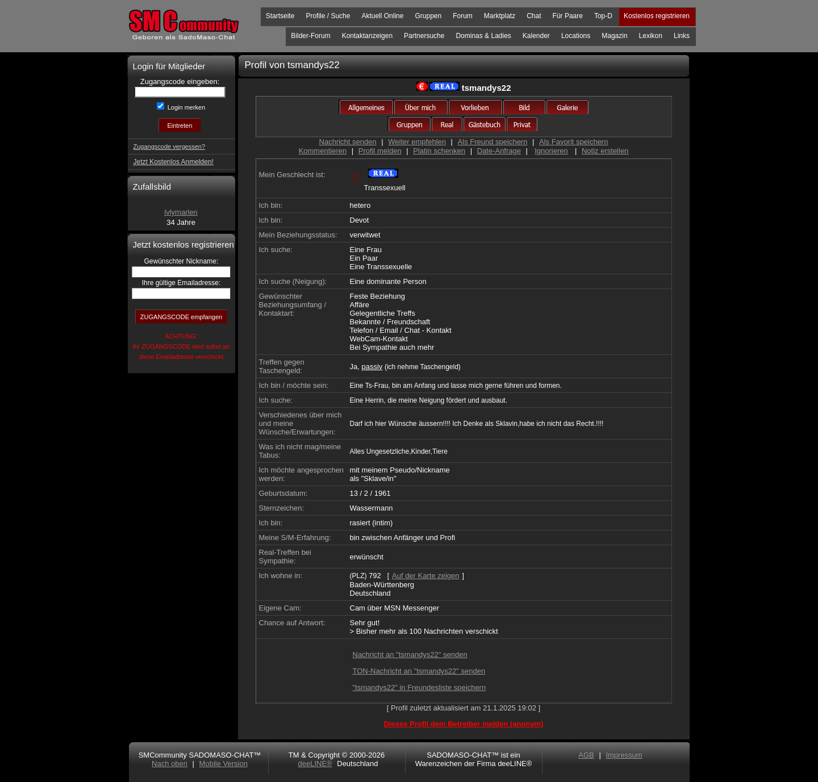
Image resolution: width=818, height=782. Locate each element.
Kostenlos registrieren (657, 16)
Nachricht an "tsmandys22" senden (410, 654)
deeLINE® (315, 763)
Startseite (280, 16)
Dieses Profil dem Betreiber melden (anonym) (463, 724)
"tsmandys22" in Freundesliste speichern (419, 687)
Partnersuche (424, 36)
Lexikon (650, 36)
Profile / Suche (328, 16)
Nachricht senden (348, 141)
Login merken (186, 107)
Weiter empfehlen (417, 141)
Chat (534, 16)
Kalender (536, 36)
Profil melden (380, 151)
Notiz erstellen (605, 151)
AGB (586, 755)
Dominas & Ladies (483, 36)
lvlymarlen (181, 212)
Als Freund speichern (493, 141)
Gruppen (428, 16)
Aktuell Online (382, 16)
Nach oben (169, 763)
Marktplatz (499, 16)
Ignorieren (551, 151)
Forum (463, 16)
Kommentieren (323, 151)
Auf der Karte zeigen (426, 575)
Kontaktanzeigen (367, 36)
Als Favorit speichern (573, 141)
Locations (575, 36)
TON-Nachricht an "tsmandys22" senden (419, 671)
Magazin (614, 36)
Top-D (603, 16)
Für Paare (568, 16)
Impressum (624, 755)
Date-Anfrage (499, 151)
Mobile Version (223, 763)
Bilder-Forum (310, 36)
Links (682, 36)
